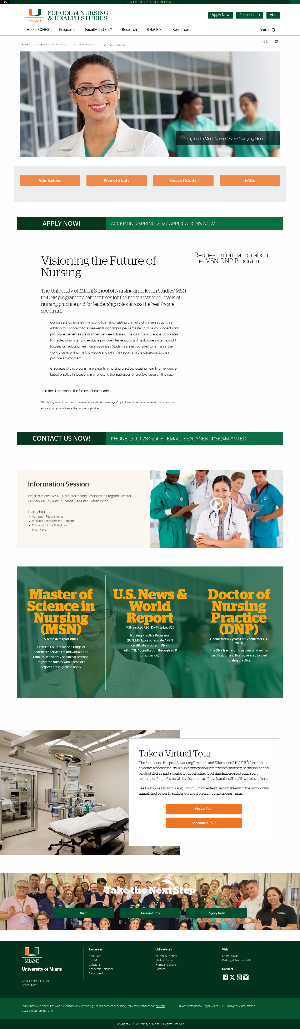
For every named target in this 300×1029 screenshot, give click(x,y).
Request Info (249, 15)
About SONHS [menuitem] (38, 30)
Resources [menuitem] (180, 30)
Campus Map (230, 956)
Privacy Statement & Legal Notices (199, 1006)
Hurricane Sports (165, 965)
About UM (95, 956)
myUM (93, 960)
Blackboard (96, 973)
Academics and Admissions (51, 45)
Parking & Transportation (237, 960)
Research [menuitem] (129, 30)
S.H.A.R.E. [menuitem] (154, 30)
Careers (160, 969)
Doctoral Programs (85, 45)
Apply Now (220, 15)
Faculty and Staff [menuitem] (98, 30)
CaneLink (95, 965)
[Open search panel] (268, 30)
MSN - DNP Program (114, 45)
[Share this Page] (274, 42)
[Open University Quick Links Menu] (295, 2)
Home (25, 45)
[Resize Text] (265, 42)
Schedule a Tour (204, 823)
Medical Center (164, 960)
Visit (273, 15)
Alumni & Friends (166, 956)
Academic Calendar (101, 969)
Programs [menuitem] (67, 30)
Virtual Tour (204, 808)
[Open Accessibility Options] (5, 2)
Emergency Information (240, 1006)
